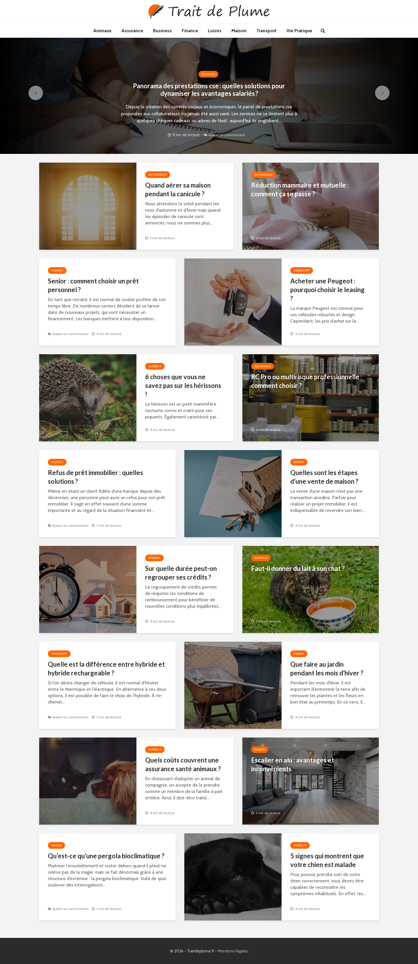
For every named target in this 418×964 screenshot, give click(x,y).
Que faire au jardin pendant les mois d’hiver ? (326, 668)
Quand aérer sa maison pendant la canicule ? (178, 189)
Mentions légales (233, 951)
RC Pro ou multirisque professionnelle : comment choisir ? (306, 381)
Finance (190, 30)
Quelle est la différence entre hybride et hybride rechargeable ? (106, 668)
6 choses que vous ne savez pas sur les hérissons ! (183, 385)
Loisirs (214, 30)
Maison (238, 30)
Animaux (102, 30)
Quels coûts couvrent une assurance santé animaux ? (183, 764)
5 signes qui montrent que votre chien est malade (327, 860)
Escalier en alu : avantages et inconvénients (292, 764)
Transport (266, 30)
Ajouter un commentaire (227, 148)
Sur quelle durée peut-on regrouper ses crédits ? (181, 572)
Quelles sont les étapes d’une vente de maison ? (324, 477)
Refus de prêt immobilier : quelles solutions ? (95, 477)
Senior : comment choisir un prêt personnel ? (93, 285)
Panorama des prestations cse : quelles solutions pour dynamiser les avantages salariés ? (209, 90)
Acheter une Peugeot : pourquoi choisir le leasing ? (327, 289)
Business (162, 30)
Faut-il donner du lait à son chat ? (298, 568)
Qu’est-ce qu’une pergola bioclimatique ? (106, 856)
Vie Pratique (299, 30)
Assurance (132, 30)
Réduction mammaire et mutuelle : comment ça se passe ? (300, 189)
